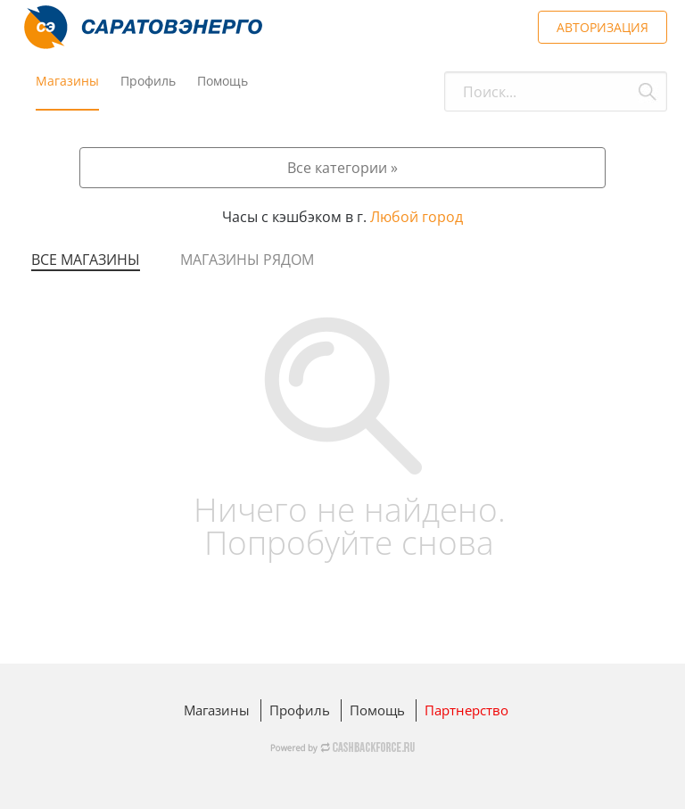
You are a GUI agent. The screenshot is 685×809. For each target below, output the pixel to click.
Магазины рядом (247, 259)
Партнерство (466, 710)
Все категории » (342, 167)
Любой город (416, 217)
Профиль (148, 80)
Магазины (67, 80)
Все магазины (85, 259)
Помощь (222, 80)
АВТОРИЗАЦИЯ (602, 27)
